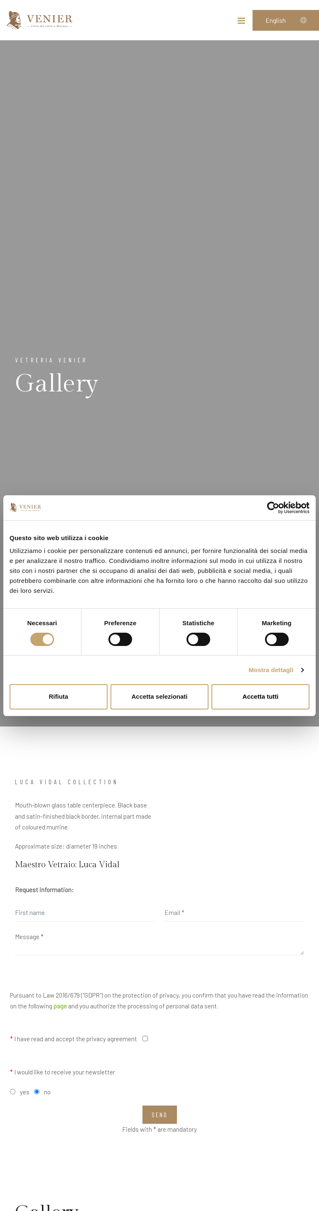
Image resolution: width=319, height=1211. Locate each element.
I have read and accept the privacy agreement (73, 1038)
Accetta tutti (261, 696)
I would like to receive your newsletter (62, 1072)
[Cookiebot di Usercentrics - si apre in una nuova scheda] (273, 508)
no (47, 1092)
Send (160, 1114)
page (60, 1006)
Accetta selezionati (159, 696)
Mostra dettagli (270, 669)
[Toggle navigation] (241, 22)
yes (24, 1092)
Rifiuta (58, 696)
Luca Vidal (99, 865)
